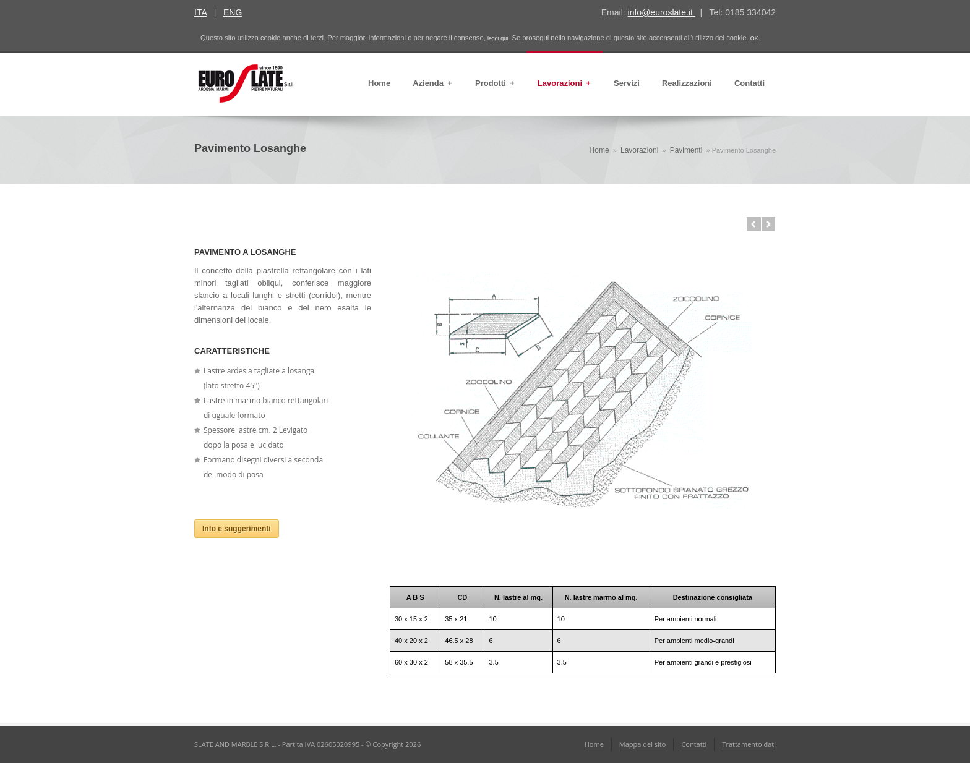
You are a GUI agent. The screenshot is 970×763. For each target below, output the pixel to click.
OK (754, 38)
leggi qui (497, 38)
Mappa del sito (642, 744)
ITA (200, 12)
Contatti (749, 83)
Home (379, 83)
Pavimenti (686, 150)
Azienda (433, 83)
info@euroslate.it (661, 12)
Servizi (627, 83)
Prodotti (495, 83)
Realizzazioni (687, 83)
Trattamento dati (749, 744)
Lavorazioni (564, 83)
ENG (232, 12)
